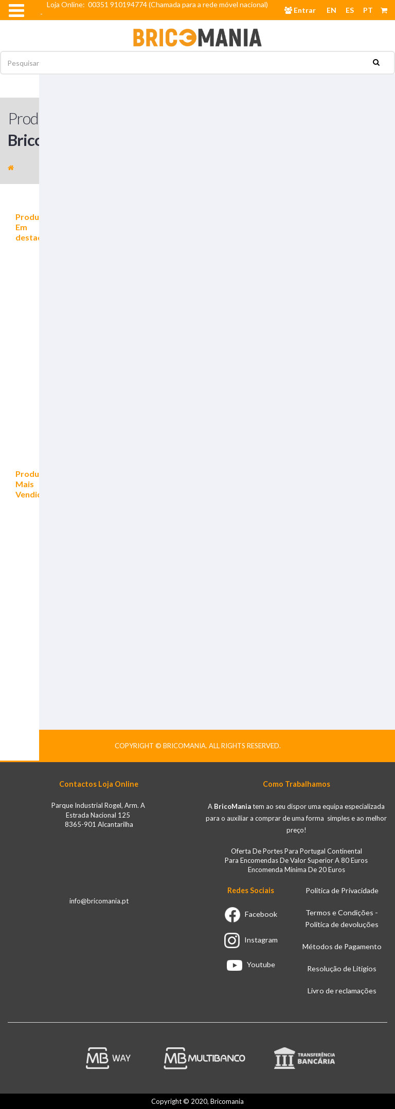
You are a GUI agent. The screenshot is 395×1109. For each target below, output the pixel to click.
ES (350, 10)
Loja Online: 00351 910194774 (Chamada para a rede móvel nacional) (159, 4)
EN (331, 10)
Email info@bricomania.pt (87, 23)
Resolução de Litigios (341, 968)
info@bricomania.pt (99, 901)
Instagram (251, 939)
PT (368, 10)
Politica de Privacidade (342, 890)
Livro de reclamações (342, 990)
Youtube (251, 964)
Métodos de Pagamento (342, 946)
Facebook (251, 914)
